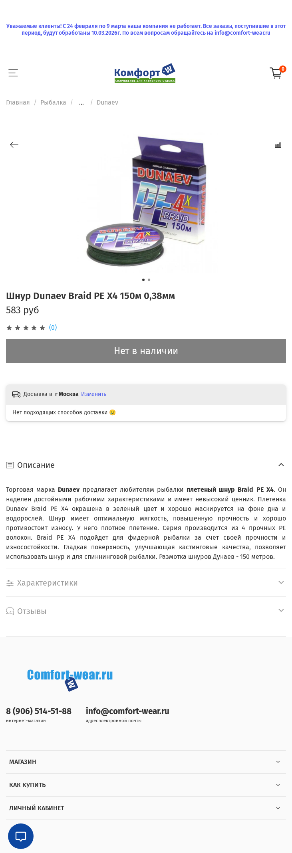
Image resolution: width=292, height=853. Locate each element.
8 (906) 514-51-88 (39, 711)
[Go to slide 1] (143, 280)
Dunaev (107, 102)
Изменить (93, 394)
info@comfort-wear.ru (127, 711)
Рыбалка (53, 102)
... (81, 102)
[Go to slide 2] (149, 280)
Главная (18, 102)
